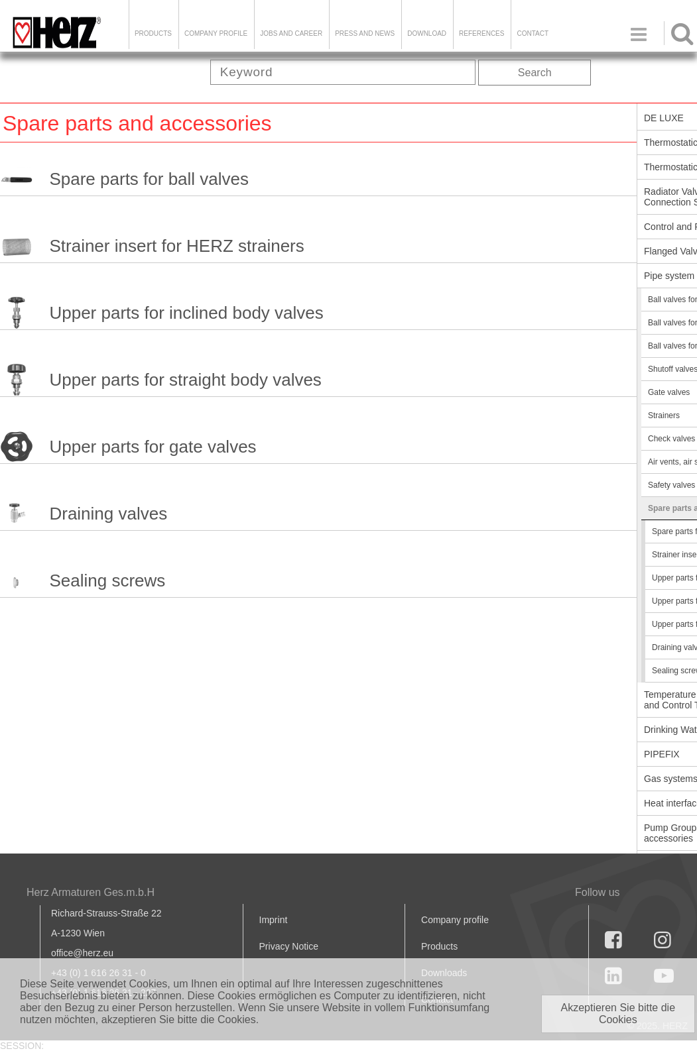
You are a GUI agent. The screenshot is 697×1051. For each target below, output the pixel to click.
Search (535, 72)
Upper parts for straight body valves (185, 380)
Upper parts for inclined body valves (186, 313)
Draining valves (108, 514)
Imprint (273, 919)
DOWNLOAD (426, 33)
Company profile (455, 919)
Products (153, 33)
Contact (532, 33)
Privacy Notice (288, 946)
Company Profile (215, 33)
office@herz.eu (82, 953)
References (481, 33)
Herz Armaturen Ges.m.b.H (91, 892)
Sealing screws (107, 580)
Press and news (365, 33)
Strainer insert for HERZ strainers (176, 246)
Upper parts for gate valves (152, 447)
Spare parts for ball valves (149, 179)
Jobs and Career (291, 33)
